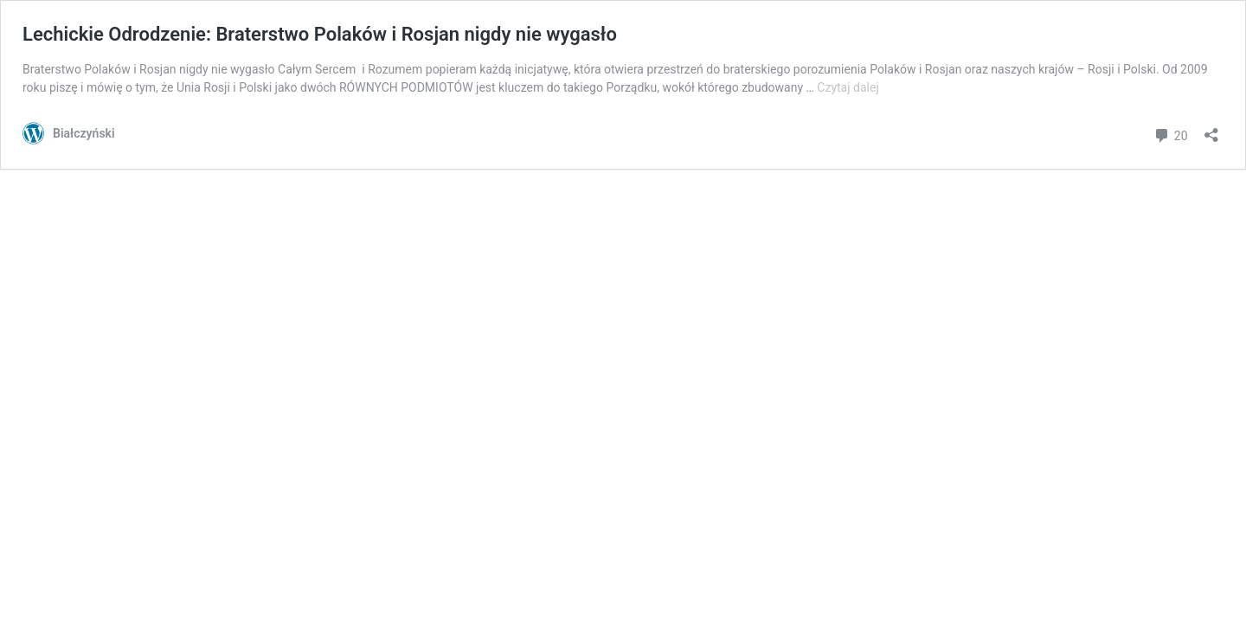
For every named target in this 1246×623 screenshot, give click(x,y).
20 (1170, 134)
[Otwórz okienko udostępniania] (1211, 129)
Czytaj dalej (847, 87)
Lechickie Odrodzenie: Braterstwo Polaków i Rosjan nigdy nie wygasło (319, 34)
